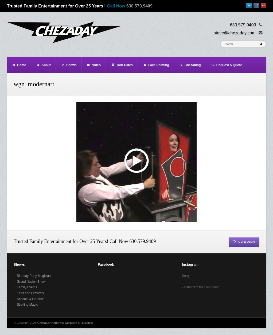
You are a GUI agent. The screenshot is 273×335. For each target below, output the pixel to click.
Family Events (27, 287)
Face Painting (156, 65)
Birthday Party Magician (34, 276)
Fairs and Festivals (30, 293)
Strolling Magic (27, 304)
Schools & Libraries (30, 299)
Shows (69, 65)
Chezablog (190, 65)
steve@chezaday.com (234, 33)
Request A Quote (226, 65)
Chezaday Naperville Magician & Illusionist (65, 322)
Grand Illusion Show (31, 282)
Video (94, 65)
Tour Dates (122, 65)
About (43, 65)
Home (19, 65)
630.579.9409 (139, 6)
